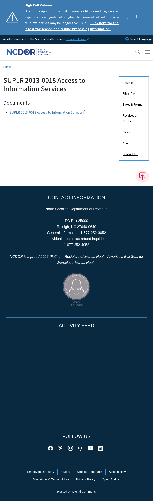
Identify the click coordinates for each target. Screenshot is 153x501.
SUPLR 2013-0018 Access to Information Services (48, 112)
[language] (141, 39)
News (126, 132)
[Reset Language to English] (127, 39)
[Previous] (127, 17)
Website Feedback (89, 471)
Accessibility (117, 471)
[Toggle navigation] (147, 52)
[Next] (144, 17)
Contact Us (130, 154)
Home (7, 67)
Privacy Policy (85, 479)
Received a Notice (130, 118)
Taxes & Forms (132, 104)
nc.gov (65, 471)
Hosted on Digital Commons (76, 491)
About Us (129, 143)
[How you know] (77, 39)
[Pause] (135, 17)
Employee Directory (40, 471)
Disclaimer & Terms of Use (51, 479)
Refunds (128, 83)
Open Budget (111, 479)
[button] (135, 52)
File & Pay (129, 93)
